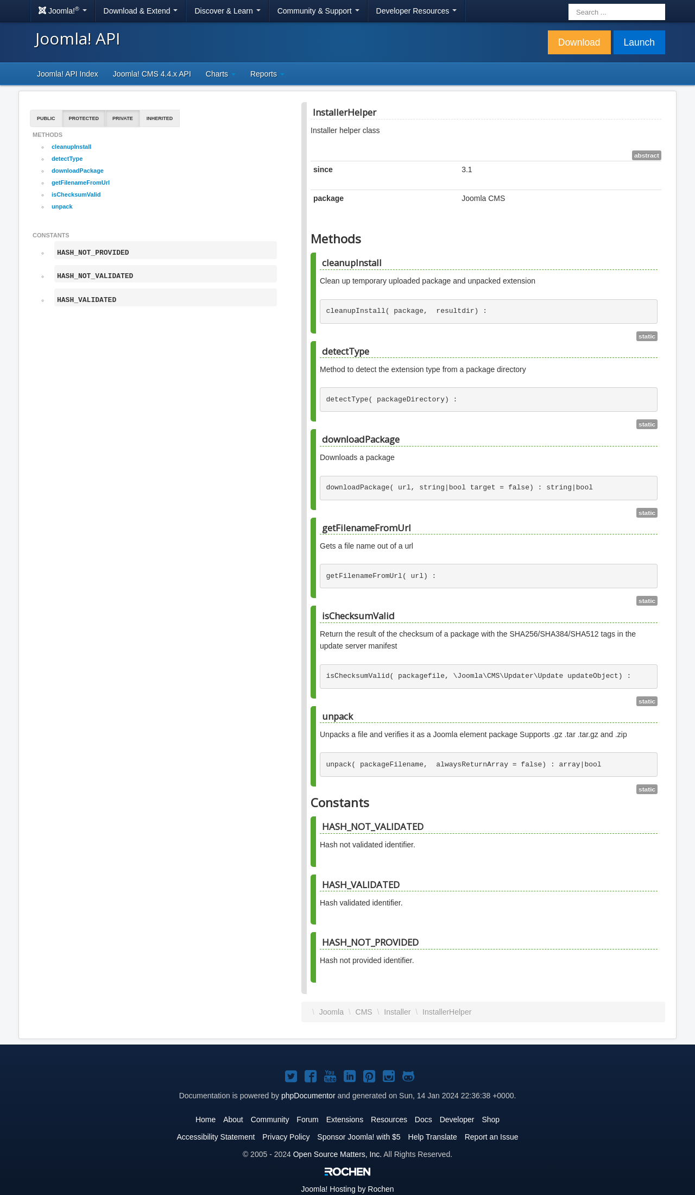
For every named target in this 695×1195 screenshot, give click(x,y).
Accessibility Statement (215, 1137)
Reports (267, 74)
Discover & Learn (227, 11)
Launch (639, 42)
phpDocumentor (308, 1095)
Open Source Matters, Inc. (337, 1154)
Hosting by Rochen (347, 1189)
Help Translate (432, 1137)
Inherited (160, 118)
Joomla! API (77, 38)
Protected (84, 118)
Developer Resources (416, 11)
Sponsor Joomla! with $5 (358, 1137)
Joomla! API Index (67, 74)
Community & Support (318, 11)
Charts (221, 74)
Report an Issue (492, 1137)
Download (579, 42)
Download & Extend (141, 11)
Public (46, 118)
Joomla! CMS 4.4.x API (152, 74)
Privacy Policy (285, 1137)
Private (122, 118)
